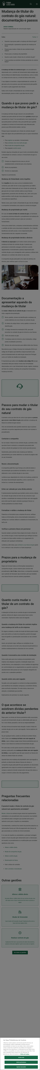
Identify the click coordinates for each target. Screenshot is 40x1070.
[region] (20, 1054)
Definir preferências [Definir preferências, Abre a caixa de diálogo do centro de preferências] (21, 1062)
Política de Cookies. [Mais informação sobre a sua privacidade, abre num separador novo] (24, 1054)
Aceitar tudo (21, 1057)
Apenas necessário (21, 1067)
